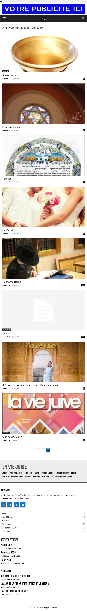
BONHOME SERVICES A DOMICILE (15, 576)
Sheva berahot (10, 75)
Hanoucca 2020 (8, 552)
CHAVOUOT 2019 (12, 436)
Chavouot (6, 433)
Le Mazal (7, 230)
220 (83, 337)
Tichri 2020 (6, 560)
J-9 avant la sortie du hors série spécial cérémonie (30, 385)
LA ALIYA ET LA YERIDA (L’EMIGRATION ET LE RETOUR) (25, 583)
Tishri (5, 333)
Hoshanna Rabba (11, 281)
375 (83, 285)
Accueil (4, 24)
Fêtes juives (6, 548)
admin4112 (6, 79)
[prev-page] (38, 450)
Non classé (6, 329)
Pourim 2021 (6, 544)
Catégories (5, 579)
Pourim (3, 556)
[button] (4, 18)
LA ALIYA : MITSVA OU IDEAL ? (14, 591)
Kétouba (7, 178)
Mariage (5, 71)
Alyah (3, 587)
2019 (11, 24)
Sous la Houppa (11, 127)
